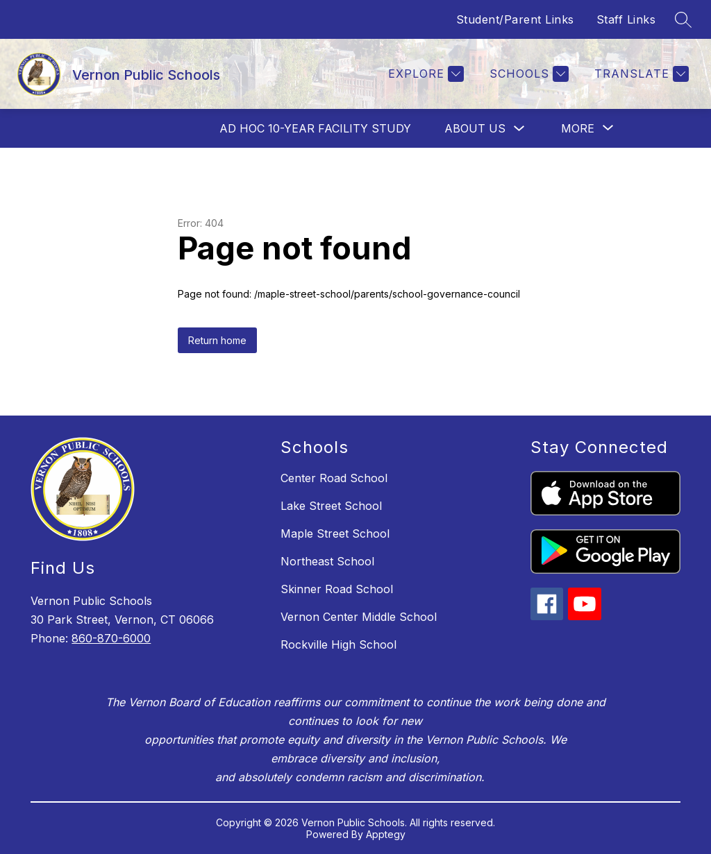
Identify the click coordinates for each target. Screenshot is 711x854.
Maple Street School (335, 533)
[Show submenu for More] (577, 128)
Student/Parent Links (515, 19)
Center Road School (334, 478)
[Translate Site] (640, 74)
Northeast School (327, 561)
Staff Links (626, 19)
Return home (217, 340)
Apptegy (385, 834)
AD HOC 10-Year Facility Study (315, 128)
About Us (474, 128)
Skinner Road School (337, 589)
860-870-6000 (111, 638)
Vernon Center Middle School (359, 617)
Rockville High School (338, 644)
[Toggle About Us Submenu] (519, 128)
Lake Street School (331, 506)
